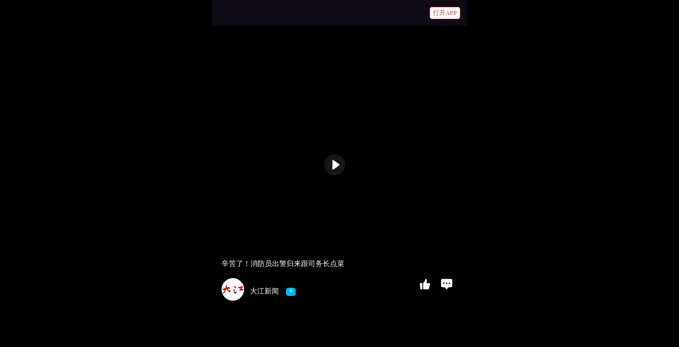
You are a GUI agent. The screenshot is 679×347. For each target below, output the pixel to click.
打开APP (445, 12)
